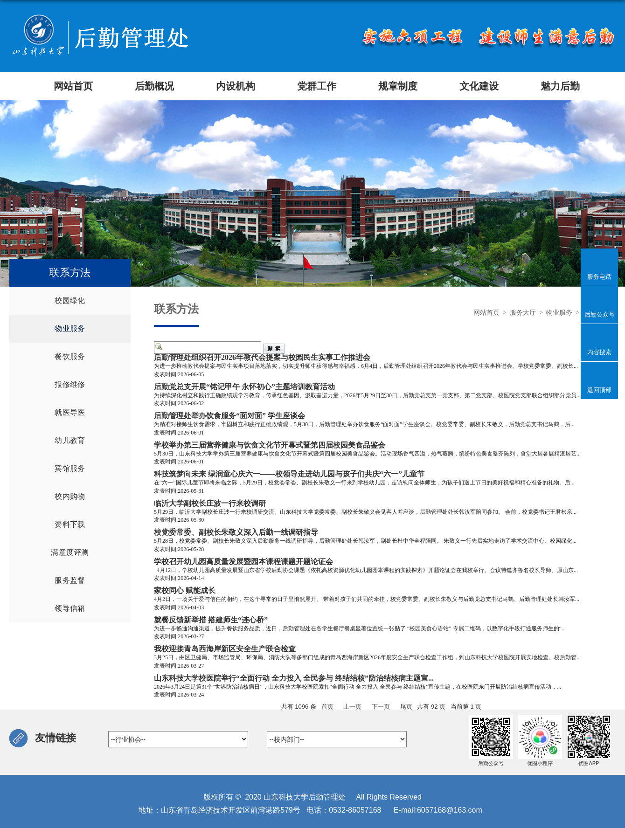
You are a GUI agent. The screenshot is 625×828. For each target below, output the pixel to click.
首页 (327, 706)
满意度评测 (70, 552)
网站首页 (486, 312)
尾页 (406, 706)
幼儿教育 (70, 440)
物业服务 (70, 328)
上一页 (352, 706)
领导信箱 (70, 608)
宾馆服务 (70, 468)
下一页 (381, 706)
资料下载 (70, 524)
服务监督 (70, 580)
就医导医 (70, 412)
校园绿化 (70, 300)
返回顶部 (599, 389)
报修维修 (70, 384)
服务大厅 (523, 312)
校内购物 (70, 496)
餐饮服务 (70, 356)
